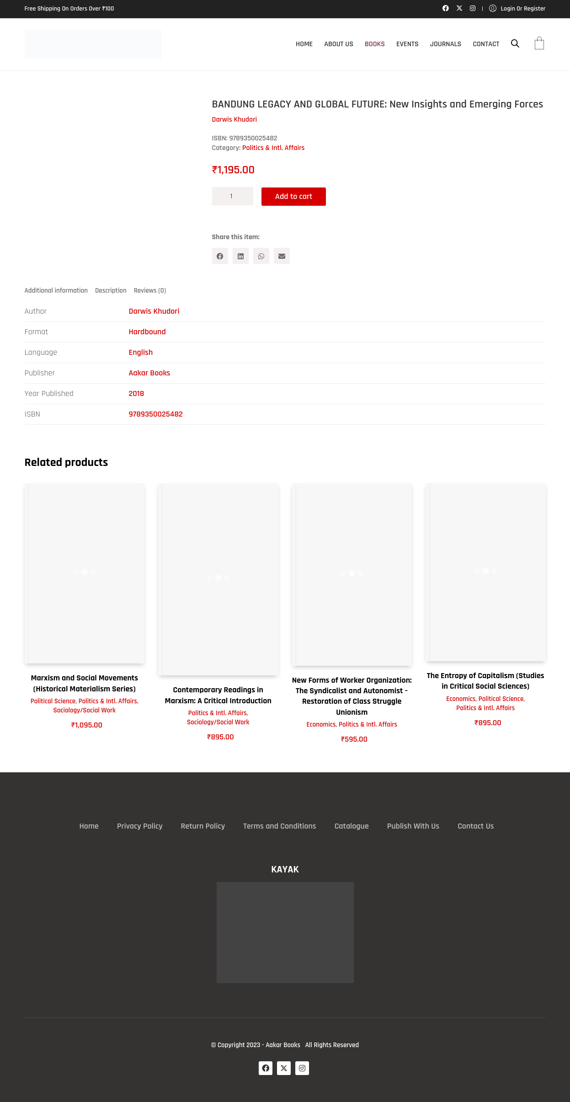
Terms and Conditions (279, 826)
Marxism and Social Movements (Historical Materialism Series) (84, 683)
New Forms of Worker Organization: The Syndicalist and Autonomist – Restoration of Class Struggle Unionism (352, 695)
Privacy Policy (140, 826)
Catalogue (352, 826)
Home (89, 826)
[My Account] (517, 9)
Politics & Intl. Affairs (273, 148)
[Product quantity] (232, 196)
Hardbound (147, 331)
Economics (321, 724)
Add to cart (294, 196)
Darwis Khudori (154, 311)
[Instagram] (302, 1068)
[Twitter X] (284, 1068)
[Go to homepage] (93, 44)
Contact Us (476, 826)
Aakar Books (149, 373)
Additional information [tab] (56, 290)
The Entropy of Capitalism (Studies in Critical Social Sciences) (485, 680)
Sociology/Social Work (84, 710)
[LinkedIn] (241, 256)
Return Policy (203, 826)
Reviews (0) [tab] (150, 290)
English (141, 352)
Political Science (53, 701)
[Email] (282, 256)
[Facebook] (220, 256)
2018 (136, 393)
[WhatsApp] (261, 256)
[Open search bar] (515, 43)
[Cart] (539, 44)
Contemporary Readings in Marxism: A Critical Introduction (218, 695)
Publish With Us (413, 826)
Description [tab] (111, 290)
